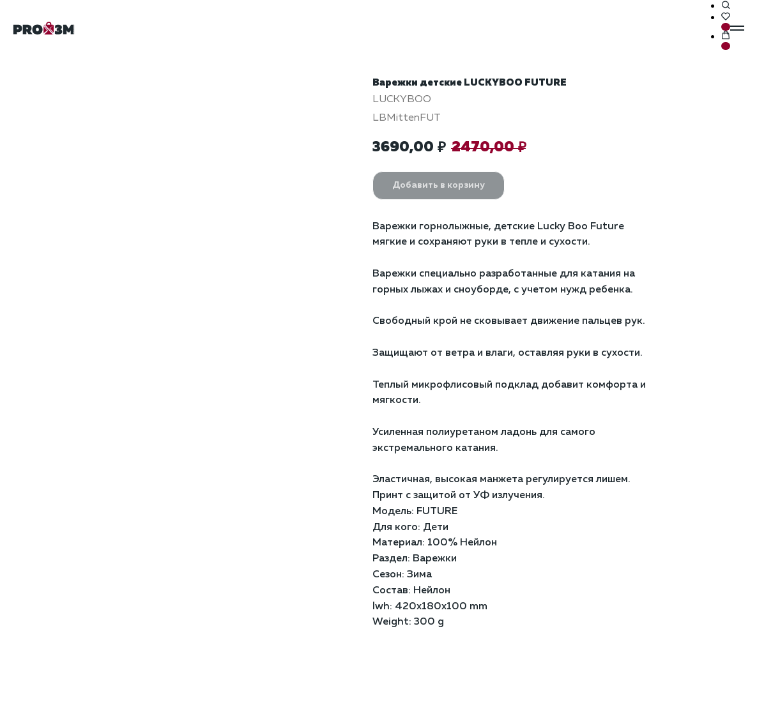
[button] (725, 5)
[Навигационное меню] (737, 28)
